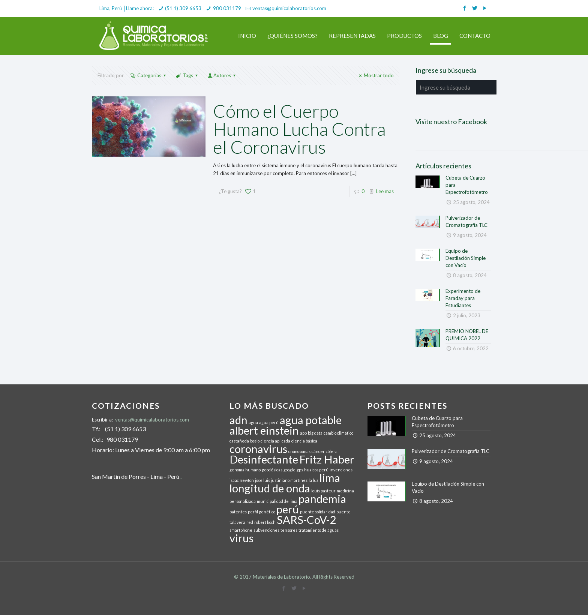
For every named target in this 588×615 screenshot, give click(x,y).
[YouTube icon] (485, 7)
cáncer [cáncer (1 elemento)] (318, 451)
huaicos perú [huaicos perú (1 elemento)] (316, 469)
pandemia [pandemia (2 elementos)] (322, 498)
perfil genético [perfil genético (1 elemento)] (261, 511)
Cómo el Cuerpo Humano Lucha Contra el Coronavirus (299, 129)
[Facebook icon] (464, 7)
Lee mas (385, 191)
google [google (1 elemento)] (290, 469)
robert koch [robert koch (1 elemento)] (265, 522)
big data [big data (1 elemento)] (315, 432)
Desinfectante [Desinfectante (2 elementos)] (264, 459)
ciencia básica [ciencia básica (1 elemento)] (304, 440)
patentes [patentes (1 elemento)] (238, 511)
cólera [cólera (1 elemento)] (332, 451)
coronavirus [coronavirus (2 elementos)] (258, 448)
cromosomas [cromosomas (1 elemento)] (299, 451)
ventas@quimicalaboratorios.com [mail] (289, 8)
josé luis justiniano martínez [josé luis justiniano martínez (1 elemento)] (281, 480)
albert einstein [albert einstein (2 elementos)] (264, 430)
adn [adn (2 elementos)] (239, 419)
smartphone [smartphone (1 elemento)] (241, 530)
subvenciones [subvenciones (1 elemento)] (266, 530)
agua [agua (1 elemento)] (253, 422)
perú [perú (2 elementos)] (287, 509)
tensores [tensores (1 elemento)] (288, 530)
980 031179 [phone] (227, 8)
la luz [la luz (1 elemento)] (313, 480)
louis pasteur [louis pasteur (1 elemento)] (323, 490)
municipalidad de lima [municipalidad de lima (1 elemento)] (277, 501)
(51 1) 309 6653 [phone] (183, 8)
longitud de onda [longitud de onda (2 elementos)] (270, 488)
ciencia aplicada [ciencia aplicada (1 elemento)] (275, 440)
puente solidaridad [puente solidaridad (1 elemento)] (317, 511)
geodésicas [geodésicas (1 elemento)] (272, 469)
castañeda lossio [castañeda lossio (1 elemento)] (245, 440)
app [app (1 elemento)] (303, 432)
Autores (222, 75)
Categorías (148, 75)
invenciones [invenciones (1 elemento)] (341, 469)
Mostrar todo (375, 75)
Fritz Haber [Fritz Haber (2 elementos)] (326, 459)
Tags (187, 75)
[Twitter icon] (474, 7)
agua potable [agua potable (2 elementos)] (311, 419)
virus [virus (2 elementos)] (242, 537)
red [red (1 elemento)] (249, 522)
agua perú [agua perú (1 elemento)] (269, 422)
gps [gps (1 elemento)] (300, 469)
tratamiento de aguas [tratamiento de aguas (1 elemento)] (318, 530)
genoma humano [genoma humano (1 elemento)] (245, 469)
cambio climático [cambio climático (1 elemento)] (338, 432)
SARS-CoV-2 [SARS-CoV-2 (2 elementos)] (306, 519)
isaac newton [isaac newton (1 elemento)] (242, 480)
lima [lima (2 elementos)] (330, 477)
